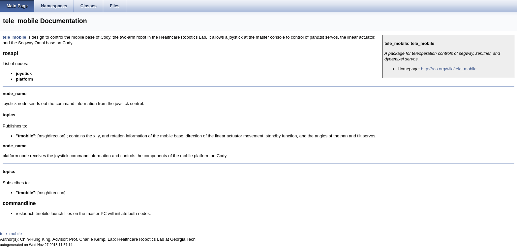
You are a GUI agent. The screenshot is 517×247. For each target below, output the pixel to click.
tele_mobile (14, 37)
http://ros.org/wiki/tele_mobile (448, 68)
